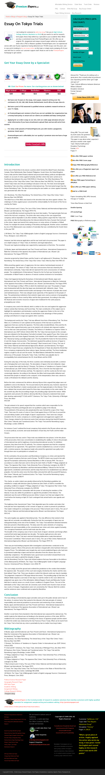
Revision (96, 4)
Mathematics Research (9, 746)
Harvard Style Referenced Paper (11, 760)
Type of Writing (78, 26)
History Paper (7, 744)
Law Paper (14, 744)
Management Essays (20, 733)
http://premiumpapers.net (69, 702)
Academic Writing (10, 687)
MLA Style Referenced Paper (10, 758)
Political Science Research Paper (15, 680)
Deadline (76, 46)
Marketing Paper (17, 730)
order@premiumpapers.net (39, 740)
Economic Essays (8, 737)
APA (77, 148)
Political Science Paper (9, 740)
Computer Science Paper (17, 735)
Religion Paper (7, 742)
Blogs (13, 16)
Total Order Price (79, 61)
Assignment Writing (10, 689)
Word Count (77, 57)
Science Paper (15, 742)
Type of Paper (77, 33)
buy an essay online (28, 48)
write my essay (40, 32)
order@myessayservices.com (39, 744)
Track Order (88, 4)
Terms (56, 726)
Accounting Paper (8, 730)
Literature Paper (8, 735)
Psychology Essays (19, 740)
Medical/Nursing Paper (9, 733)
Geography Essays (17, 737)
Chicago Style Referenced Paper (11, 756)
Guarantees (63, 728)
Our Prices (19, 86)
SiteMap (72, 732)
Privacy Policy (65, 732)
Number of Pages (79, 52)
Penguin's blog (22, 16)
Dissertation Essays (8, 719)
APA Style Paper (9, 684)
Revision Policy (62, 726)
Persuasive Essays (8, 714)
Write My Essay (72, 9)
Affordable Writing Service (63, 4)
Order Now (78, 4)
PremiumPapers (58, 50)
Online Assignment (8, 721)
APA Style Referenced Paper (10, 753)
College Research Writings (20, 719)
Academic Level (79, 39)
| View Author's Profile (11, 706)
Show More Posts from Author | (30, 706)
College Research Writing (12, 691)
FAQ (56, 9)
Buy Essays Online (85, 9)
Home (8, 16)
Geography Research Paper (13, 682)
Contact (62, 9)
